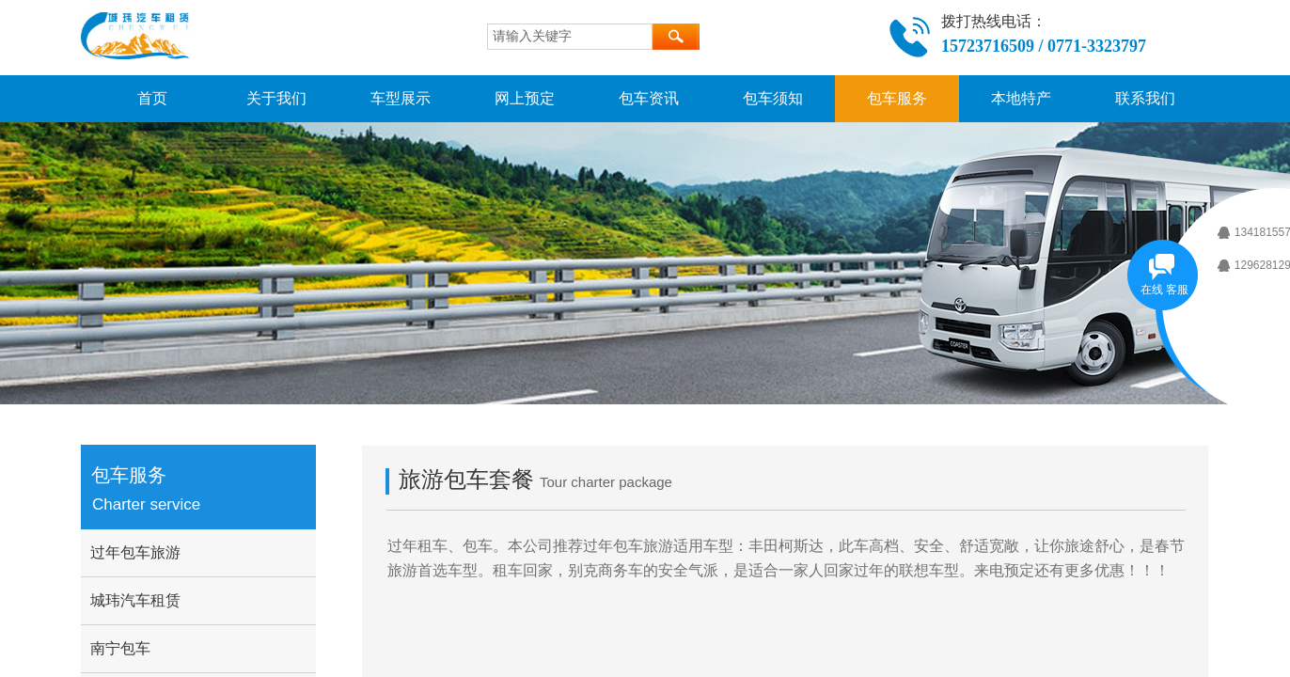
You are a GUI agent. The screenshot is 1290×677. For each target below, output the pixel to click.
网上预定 (525, 98)
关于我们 (276, 98)
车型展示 (400, 98)
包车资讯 (649, 98)
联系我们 (1145, 98)
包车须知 (773, 98)
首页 (152, 98)
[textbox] (570, 37)
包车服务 (897, 98)
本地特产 (1021, 98)
